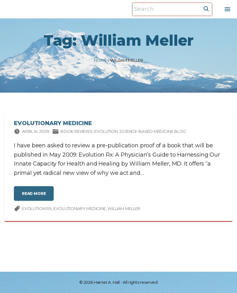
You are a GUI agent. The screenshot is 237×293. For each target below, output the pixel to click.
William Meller (123, 209)
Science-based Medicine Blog (152, 131)
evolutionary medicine (79, 209)
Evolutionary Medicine (53, 123)
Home (100, 60)
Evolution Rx (37, 209)
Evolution (106, 131)
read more (35, 196)
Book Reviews (76, 131)
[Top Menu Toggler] (227, 9)
